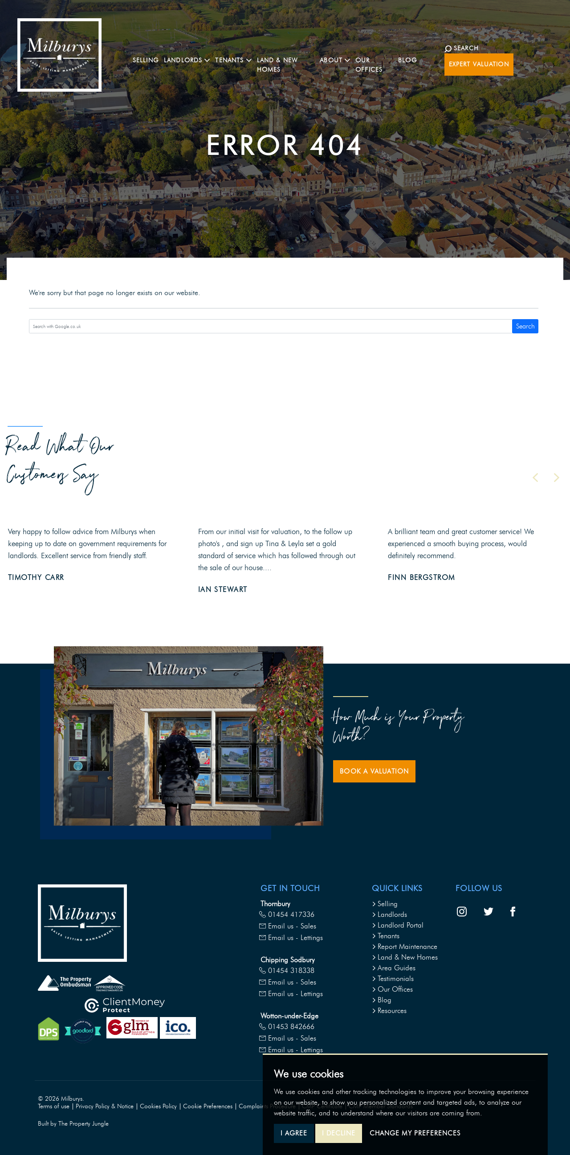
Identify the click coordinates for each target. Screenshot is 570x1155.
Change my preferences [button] (415, 1133)
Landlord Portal (397, 925)
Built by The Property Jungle (73, 1123)
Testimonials (393, 978)
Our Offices (387, 61)
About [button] (345, 61)
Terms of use (53, 1106)
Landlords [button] (186, 61)
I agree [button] (294, 1133)
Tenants (385, 936)
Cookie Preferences (207, 1106)
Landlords (389, 914)
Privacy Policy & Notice (105, 1106)
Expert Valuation (519, 61)
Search (525, 326)
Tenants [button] (233, 61)
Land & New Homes (290, 61)
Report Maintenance (404, 946)
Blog (423, 61)
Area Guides (393, 968)
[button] (535, 477)
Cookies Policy (158, 1106)
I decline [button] (338, 1133)
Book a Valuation (374, 771)
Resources (389, 1010)
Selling (145, 61)
